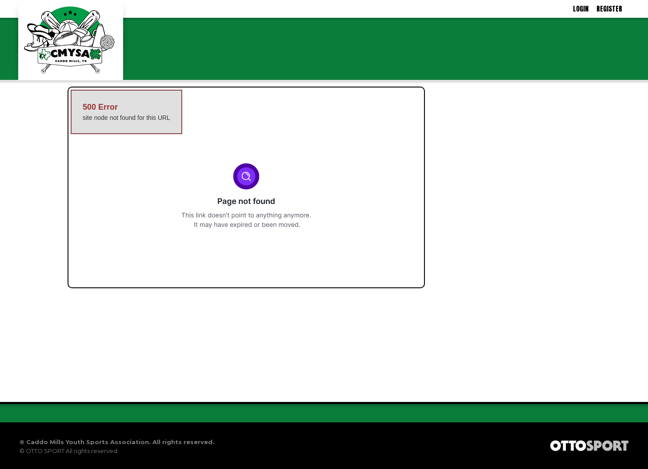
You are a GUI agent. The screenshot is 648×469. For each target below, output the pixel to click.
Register (609, 9)
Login (580, 9)
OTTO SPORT (45, 450)
